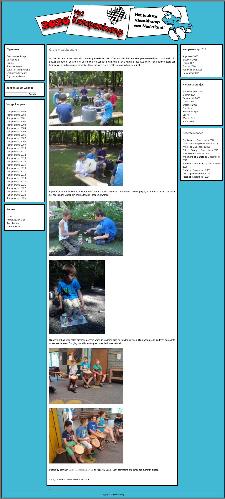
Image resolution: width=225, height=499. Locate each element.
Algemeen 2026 (190, 56)
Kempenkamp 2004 (16, 128)
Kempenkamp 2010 (16, 148)
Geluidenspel (80, 489)
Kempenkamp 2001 (16, 118)
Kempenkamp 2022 (16, 188)
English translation (15, 76)
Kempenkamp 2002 (16, 121)
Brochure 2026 (190, 59)
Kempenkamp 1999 (16, 111)
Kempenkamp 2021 (16, 185)
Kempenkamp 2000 (16, 115)
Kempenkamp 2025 (16, 198)
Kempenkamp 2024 (16, 195)
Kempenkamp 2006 (16, 135)
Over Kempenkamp (16, 56)
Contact (10, 63)
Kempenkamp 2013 (16, 158)
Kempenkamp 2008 (16, 141)
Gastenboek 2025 (209, 143)
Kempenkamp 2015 (16, 165)
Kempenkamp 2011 (16, 151)
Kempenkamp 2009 (16, 145)
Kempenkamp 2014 (16, 161)
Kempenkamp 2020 (16, 181)
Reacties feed (13, 223)
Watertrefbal (189, 118)
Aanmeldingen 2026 (192, 69)
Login (9, 216)
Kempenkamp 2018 (16, 175)
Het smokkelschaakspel (62, 489)
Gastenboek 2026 (191, 73)
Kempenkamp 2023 (16, 191)
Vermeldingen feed (15, 220)
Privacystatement (15, 66)
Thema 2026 (189, 63)
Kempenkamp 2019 (16, 178)
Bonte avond (189, 121)
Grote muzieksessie (63, 49)
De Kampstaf (12, 59)
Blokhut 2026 (189, 66)
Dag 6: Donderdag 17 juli (81, 470)
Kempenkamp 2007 (16, 138)
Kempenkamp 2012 (16, 155)
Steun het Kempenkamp (18, 69)
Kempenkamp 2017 (16, 171)
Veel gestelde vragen (16, 73)
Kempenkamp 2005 (16, 131)
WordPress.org (13, 226)
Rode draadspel (190, 111)
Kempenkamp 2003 (16, 125)
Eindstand (187, 108)
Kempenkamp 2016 (16, 168)
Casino (186, 115)
